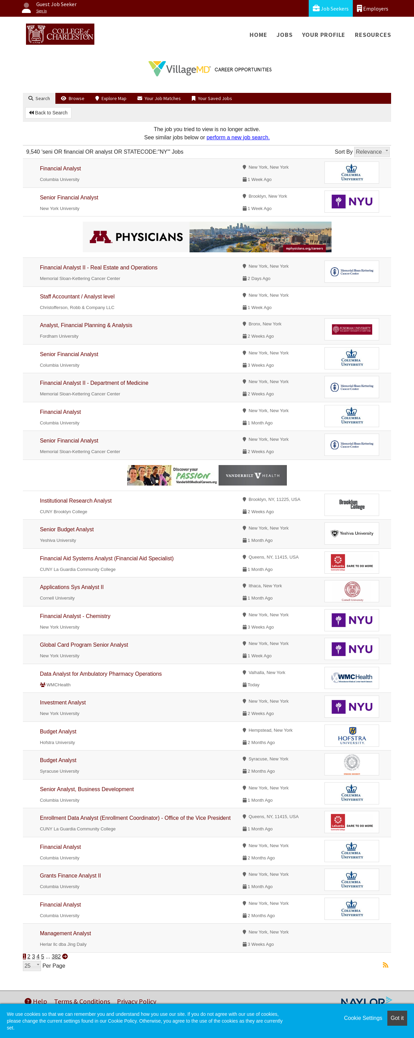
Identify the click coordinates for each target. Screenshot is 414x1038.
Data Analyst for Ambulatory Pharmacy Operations (101, 674)
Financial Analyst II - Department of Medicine (94, 383)
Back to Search (48, 112)
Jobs (284, 35)
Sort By (343, 152)
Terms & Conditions (82, 1001)
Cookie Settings (363, 1018)
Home (258, 35)
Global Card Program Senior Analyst (84, 645)
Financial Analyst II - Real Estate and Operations (99, 267)
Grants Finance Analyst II (70, 876)
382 (56, 956)
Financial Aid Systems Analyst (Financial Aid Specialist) (107, 558)
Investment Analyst (63, 702)
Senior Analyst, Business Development (87, 789)
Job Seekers (331, 8)
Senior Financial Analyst (69, 197)
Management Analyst (65, 933)
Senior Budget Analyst (67, 529)
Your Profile (324, 35)
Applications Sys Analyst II (72, 587)
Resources (373, 35)
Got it (397, 1018)
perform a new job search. (238, 137)
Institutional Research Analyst (76, 501)
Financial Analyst (60, 168)
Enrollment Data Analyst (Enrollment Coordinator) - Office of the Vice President (135, 818)
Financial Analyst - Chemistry (75, 616)
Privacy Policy (136, 1001)
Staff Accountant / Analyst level (77, 296)
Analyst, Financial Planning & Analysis (86, 325)
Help (36, 1001)
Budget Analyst (58, 731)
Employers (372, 8)
